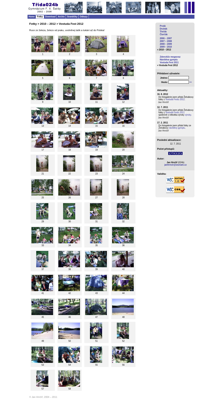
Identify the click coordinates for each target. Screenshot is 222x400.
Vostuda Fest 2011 (169, 62)
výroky (188, 115)
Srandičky (72, 16)
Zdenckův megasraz (170, 57)
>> (190, 82)
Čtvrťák (164, 34)
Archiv (61, 16)
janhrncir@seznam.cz (175, 165)
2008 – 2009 (166, 44)
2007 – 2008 (166, 41)
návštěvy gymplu (177, 128)
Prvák (163, 26)
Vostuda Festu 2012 (175, 99)
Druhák (163, 29)
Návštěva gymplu (169, 59)
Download (50, 16)
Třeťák (163, 31)
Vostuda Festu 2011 (175, 112)
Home (32, 16)
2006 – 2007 (166, 38)
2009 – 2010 (166, 47)
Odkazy (84, 16)
